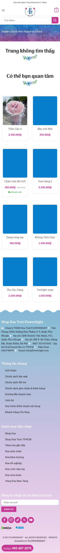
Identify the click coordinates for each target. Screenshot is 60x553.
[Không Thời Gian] (45, 219)
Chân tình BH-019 (14, 181)
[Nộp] (55, 20)
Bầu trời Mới (45, 128)
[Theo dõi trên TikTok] (18, 520)
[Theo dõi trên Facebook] (5, 520)
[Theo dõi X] (24, 520)
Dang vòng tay (15, 237)
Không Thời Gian (45, 237)
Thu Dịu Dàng (15, 289)
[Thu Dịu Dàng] (15, 271)
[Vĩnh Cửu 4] (15, 110)
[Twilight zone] (45, 271)
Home (5, 31)
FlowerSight (36, 540)
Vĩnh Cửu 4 (15, 128)
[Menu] (3, 10)
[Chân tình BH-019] (15, 163)
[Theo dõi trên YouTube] (31, 520)
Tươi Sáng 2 (45, 181)
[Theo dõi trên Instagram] (11, 520)
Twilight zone (45, 289)
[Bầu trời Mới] (45, 110)
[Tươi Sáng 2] (45, 163)
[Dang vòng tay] (15, 219)
